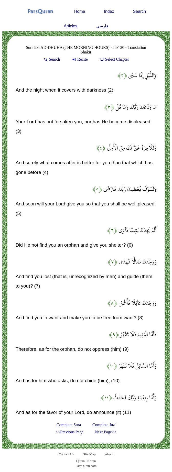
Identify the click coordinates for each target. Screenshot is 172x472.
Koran (91, 461)
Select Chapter (114, 59)
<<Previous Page (69, 432)
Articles (70, 26)
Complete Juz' (103, 425)
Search (139, 11)
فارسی (102, 26)
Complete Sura (69, 425)
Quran (80, 461)
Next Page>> (105, 432)
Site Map (89, 454)
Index (109, 11)
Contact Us (66, 454)
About (109, 454)
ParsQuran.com (86, 466)
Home (79, 11)
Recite (79, 59)
